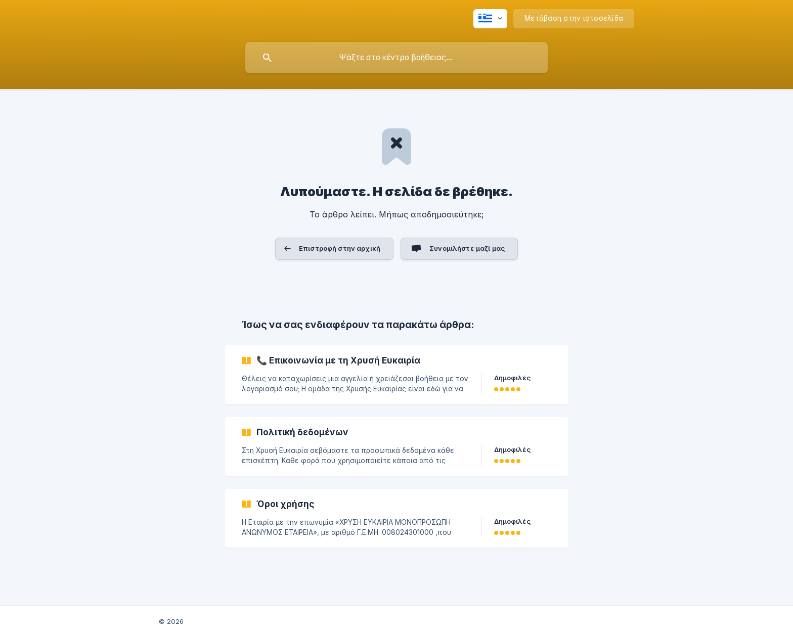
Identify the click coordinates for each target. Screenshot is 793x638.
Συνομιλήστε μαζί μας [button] (467, 248)
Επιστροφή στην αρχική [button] (339, 248)
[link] (396, 374)
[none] (490, 18)
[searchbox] (396, 57)
